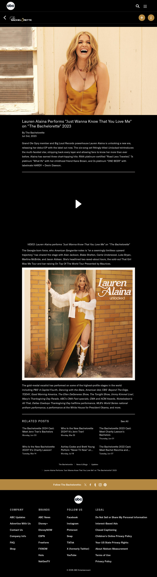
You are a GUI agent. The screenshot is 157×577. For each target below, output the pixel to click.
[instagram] (100, 484)
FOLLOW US (74, 509)
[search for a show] (138, 6)
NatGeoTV (44, 561)
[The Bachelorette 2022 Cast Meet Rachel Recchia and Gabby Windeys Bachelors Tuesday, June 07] (117, 449)
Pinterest (72, 530)
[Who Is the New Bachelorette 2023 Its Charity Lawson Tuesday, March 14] (40, 449)
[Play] (78, 204)
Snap (70, 536)
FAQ (12, 542)
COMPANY (17, 509)
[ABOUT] (151, 17)
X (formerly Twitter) (78, 549)
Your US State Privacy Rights (111, 542)
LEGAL (99, 509)
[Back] (5, 18)
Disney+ (43, 523)
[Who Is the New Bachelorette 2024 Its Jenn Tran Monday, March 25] (78, 431)
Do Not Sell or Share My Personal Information (121, 517)
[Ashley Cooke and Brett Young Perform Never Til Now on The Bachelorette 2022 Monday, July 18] (78, 449)
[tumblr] (95, 484)
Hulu (41, 555)
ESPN (41, 536)
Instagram (72, 523)
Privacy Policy (103, 561)
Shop (13, 549)
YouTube (71, 555)
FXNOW (42, 549)
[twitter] (85, 484)
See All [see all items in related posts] (124, 421)
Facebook (72, 517)
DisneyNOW (45, 530)
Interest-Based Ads (106, 523)
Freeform (43, 542)
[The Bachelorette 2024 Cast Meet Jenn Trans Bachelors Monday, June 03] (40, 431)
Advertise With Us (20, 523)
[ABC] (11, 6)
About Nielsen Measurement (111, 549)
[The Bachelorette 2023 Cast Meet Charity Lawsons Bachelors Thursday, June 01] (117, 432)
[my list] (142, 17)
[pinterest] (105, 484)
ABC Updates (17, 517)
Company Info (18, 536)
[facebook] (90, 484)
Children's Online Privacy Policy (113, 536)
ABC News (44, 517)
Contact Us (16, 530)
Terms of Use (102, 555)
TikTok (70, 542)
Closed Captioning (105, 530)
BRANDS (44, 509)
